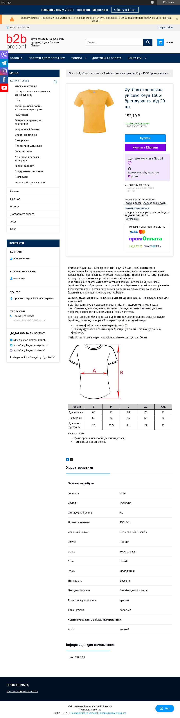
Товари (76, 58)
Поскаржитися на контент (84, 713)
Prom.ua (107, 706)
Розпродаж (21, 176)
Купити (145, 138)
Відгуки (14, 206)
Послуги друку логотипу (47, 58)
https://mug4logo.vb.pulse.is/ (29, 350)
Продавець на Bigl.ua (90, 709)
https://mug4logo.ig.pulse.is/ (39, 357)
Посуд (18, 100)
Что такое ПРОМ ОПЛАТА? (22, 691)
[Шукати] (147, 42)
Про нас (15, 198)
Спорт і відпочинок (26, 134)
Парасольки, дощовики (28, 145)
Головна (16, 58)
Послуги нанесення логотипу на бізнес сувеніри (33, 93)
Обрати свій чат (125, 9)
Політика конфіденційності (112, 713)
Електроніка (22, 140)
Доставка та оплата (106, 58)
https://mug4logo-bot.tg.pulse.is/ (31, 345)
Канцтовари (21, 114)
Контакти (135, 58)
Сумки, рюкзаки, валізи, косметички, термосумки (29, 108)
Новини (14, 191)
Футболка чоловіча (89, 73)
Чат (165, 708)
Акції (13, 221)
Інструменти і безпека (27, 129)
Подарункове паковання (29, 171)
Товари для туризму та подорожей (28, 122)
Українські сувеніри (26, 86)
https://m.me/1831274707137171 (30, 340)
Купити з (145, 147)
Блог (13, 229)
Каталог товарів (19, 80)
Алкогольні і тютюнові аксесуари (27, 159)
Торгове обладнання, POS (30, 182)
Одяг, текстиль (23, 151)
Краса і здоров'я (24, 165)
